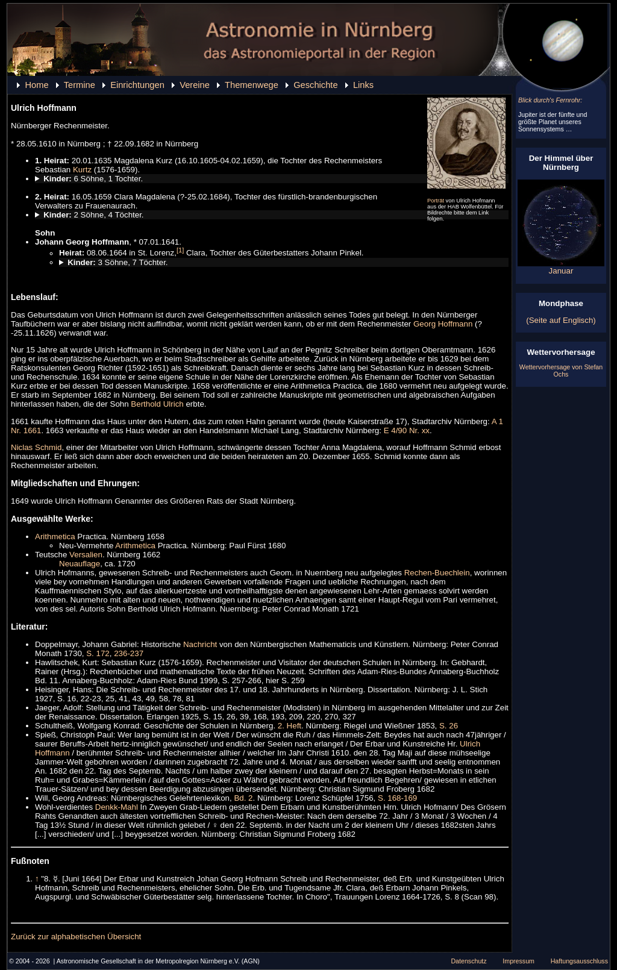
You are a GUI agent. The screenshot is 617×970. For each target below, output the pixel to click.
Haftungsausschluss (579, 961)
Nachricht (200, 644)
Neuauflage (79, 563)
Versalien (85, 554)
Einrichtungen (137, 85)
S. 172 (98, 653)
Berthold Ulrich (157, 403)
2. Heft (289, 725)
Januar (561, 267)
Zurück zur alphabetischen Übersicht (76, 936)
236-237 (128, 653)
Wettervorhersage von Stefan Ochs (561, 370)
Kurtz (82, 169)
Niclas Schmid (36, 447)
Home (36, 85)
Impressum (518, 961)
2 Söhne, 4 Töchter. (93, 214)
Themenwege (251, 85)
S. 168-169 (397, 798)
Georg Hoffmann (442, 323)
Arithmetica (55, 536)
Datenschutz (468, 961)
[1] (180, 250)
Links (363, 85)
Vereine (195, 85)
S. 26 (448, 725)
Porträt (435, 201)
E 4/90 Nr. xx (407, 430)
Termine (79, 85)
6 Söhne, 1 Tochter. (93, 178)
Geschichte (315, 85)
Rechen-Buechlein (437, 572)
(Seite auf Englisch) (561, 320)
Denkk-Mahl (116, 807)
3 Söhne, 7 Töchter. (117, 262)
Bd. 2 (243, 798)
